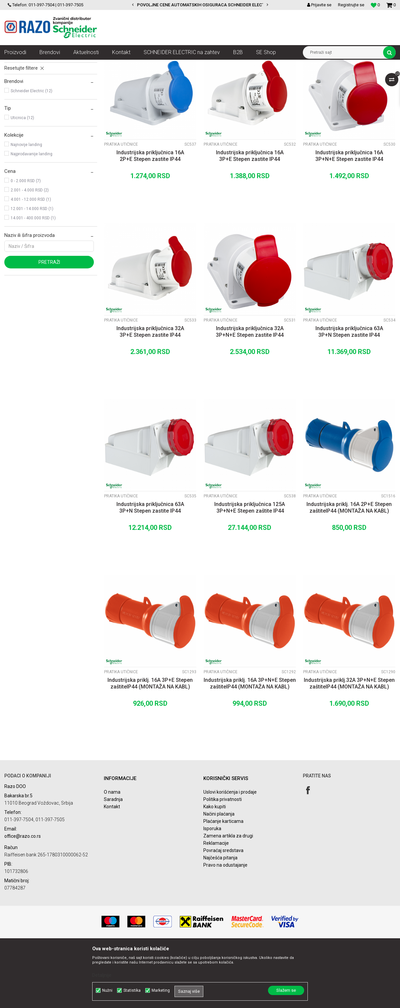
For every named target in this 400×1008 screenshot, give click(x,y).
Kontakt (112, 866)
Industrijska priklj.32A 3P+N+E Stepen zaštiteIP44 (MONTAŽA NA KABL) (349, 743)
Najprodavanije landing (31, 213)
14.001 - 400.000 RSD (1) (33, 277)
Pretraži (49, 321)
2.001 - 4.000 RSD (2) (30, 250)
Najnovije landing (26, 204)
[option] (200, 5)
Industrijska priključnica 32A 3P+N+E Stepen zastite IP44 (250, 391)
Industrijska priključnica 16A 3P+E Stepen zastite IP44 (250, 215)
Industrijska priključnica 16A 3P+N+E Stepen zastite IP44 (349, 215)
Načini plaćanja (218, 873)
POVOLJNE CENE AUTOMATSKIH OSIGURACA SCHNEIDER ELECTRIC (204, 4)
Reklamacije (216, 902)
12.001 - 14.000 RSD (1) (32, 268)
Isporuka (212, 888)
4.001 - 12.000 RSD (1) (31, 259)
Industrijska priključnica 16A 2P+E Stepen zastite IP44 (150, 215)
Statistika (132, 990)
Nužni (107, 990)
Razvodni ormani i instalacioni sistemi (92, 64)
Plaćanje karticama (223, 881)
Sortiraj (221, 77)
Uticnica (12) (22, 177)
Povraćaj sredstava (223, 910)
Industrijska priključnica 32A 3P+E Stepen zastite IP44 (150, 391)
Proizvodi (41, 64)
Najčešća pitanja (220, 917)
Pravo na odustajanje (225, 924)
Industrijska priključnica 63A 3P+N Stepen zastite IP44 (349, 391)
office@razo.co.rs (22, 896)
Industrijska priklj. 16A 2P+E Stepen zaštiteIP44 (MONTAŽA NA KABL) (349, 567)
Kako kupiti (214, 866)
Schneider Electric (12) (31, 150)
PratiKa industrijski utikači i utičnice (166, 64)
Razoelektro (15, 64)
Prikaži (326, 77)
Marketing (161, 990)
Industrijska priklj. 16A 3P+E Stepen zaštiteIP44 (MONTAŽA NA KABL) (150, 743)
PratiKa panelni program (34, 112)
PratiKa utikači (22, 103)
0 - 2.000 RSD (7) (26, 240)
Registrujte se (351, 4)
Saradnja (113, 859)
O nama (112, 851)
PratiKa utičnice (25, 93)
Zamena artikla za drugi (228, 895)
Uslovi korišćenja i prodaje (230, 851)
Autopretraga (193, 77)
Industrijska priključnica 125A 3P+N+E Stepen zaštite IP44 (249, 567)
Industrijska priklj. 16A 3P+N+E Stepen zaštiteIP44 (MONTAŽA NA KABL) (250, 743)
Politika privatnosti (222, 859)
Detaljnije (101, 975)
